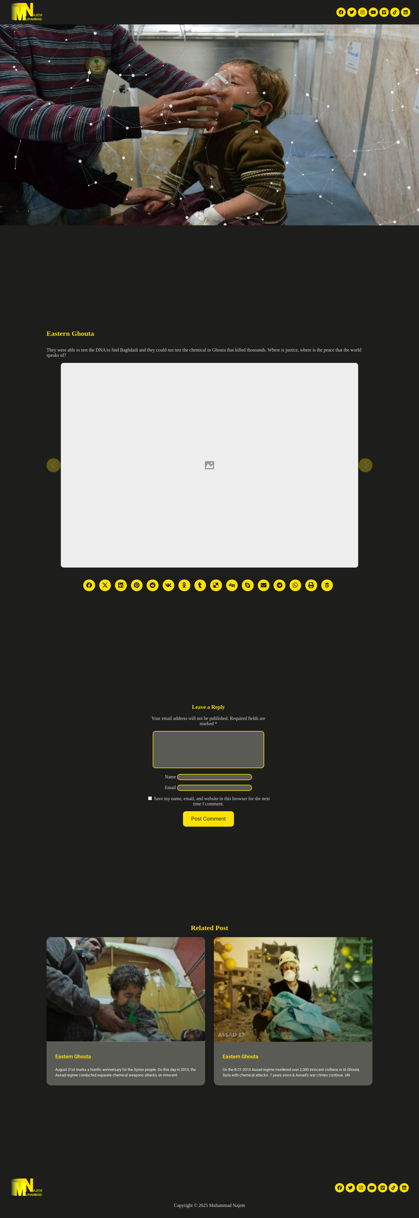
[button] (251, 12)
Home (61, 12)
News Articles (113, 12)
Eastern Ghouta (73, 1063)
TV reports (83, 12)
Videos (139, 12)
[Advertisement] (209, 269)
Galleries (160, 12)
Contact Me (232, 12)
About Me (205, 12)
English (276, 12)
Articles (182, 12)
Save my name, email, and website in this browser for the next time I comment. (212, 808)
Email (170, 794)
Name (170, 783)
